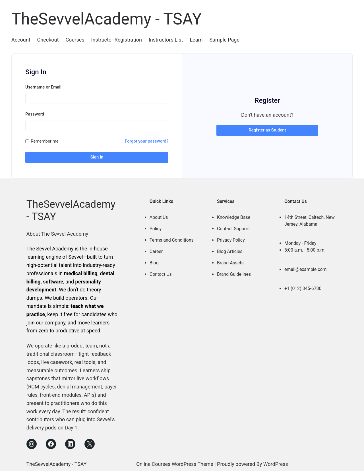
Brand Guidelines (234, 272)
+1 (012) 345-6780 (303, 286)
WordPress (276, 462)
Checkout (48, 40)
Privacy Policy (231, 238)
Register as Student (267, 129)
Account (20, 40)
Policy (156, 227)
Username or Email (43, 86)
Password (34, 113)
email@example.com (305, 267)
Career (156, 249)
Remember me (45, 140)
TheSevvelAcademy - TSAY (109, 18)
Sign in (97, 157)
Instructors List (166, 40)
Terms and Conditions (172, 238)
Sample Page (224, 40)
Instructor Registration (116, 40)
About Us (159, 215)
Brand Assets (230, 261)
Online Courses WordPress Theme (175, 462)
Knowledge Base (234, 215)
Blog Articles (230, 249)
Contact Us (161, 272)
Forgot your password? (146, 140)
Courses (74, 40)
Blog (154, 261)
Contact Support (233, 227)
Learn (196, 40)
